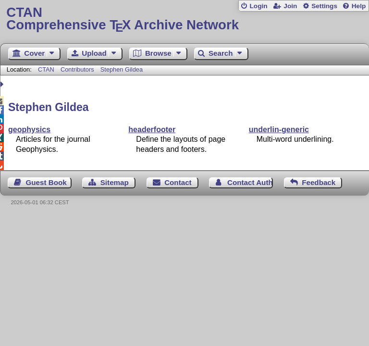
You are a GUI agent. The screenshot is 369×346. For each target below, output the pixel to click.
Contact (178, 182)
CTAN (46, 69)
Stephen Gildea (121, 69)
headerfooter (151, 129)
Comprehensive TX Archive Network (184, 19)
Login (258, 6)
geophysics (29, 129)
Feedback (318, 182)
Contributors (77, 69)
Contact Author (250, 182)
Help (359, 6)
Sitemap (114, 182)
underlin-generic (279, 129)
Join (290, 6)
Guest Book (46, 182)
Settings (324, 6)
